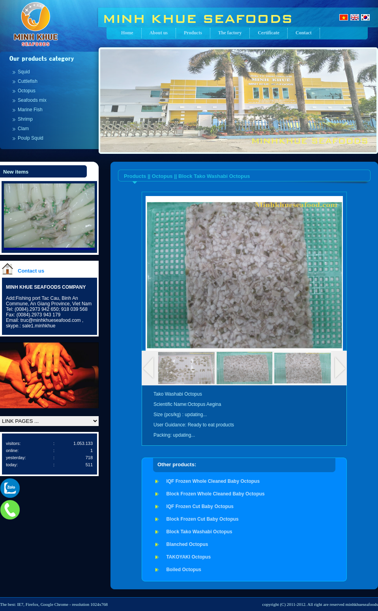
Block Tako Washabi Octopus (199, 531)
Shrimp (25, 119)
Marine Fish (30, 109)
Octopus (27, 90)
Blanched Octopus (187, 544)
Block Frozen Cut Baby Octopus (202, 519)
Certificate (268, 33)
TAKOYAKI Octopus (188, 557)
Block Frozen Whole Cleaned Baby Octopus (215, 494)
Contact (304, 33)
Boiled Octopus (183, 569)
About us (159, 33)
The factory (230, 33)
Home (127, 33)
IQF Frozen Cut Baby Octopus (200, 506)
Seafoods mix (32, 100)
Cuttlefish (27, 81)
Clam (23, 128)
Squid (24, 72)
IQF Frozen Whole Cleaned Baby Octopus (213, 481)
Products (193, 33)
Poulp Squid (30, 138)
